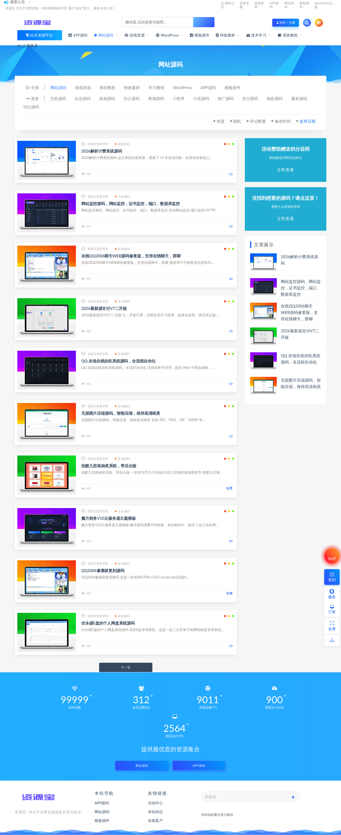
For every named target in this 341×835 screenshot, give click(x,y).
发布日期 (307, 121)
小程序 (179, 98)
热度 (221, 121)
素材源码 (299, 98)
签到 (332, 577)
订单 (332, 609)
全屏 (332, 626)
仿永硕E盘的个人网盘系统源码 (108, 623)
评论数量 (258, 121)
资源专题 (244, 5)
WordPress (167, 35)
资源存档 (259, 5)
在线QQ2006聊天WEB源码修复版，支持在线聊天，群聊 (130, 255)
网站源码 (289, 5)
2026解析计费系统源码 (101, 151)
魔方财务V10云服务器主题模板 (108, 518)
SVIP (332, 558)
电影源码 (275, 98)
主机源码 (58, 98)
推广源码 (226, 98)
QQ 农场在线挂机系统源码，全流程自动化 (118, 360)
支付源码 (250, 98)
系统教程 (288, 35)
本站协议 (155, 811)
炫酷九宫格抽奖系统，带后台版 (108, 465)
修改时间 (283, 121)
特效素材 (132, 87)
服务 (332, 594)
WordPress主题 (323, 5)
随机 (237, 121)
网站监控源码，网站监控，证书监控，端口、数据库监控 (130, 203)
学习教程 (156, 87)
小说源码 (201, 98)
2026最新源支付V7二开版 (104, 308)
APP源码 (274, 5)
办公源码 (132, 98)
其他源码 (107, 98)
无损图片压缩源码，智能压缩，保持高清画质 (120, 413)
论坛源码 (31, 106)
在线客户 (155, 820)
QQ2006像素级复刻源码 (102, 570)
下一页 (126, 667)
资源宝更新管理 (94, 144)
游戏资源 (83, 87)
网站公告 (227, 5)
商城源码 (156, 98)
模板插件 (304, 5)
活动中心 (155, 803)
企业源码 (83, 98)
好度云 (215, 815)
